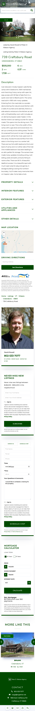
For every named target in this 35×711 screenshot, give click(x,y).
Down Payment (10, 571)
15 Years (17, 556)
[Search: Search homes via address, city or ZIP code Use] (17, 10)
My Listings (7, 359)
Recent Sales (15, 359)
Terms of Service (16, 531)
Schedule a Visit (24, 443)
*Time (6, 471)
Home (3, 296)
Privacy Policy (8, 416)
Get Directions (17, 267)
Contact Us (11, 443)
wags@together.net (17, 696)
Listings (10, 296)
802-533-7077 (12, 355)
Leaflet (15, 252)
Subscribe (17, 424)
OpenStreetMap (23, 252)
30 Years (8, 556)
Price (6, 563)
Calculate (17, 590)
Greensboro (7, 299)
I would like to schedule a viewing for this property (17, 490)
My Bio (6, 361)
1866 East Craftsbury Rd (17, 700)
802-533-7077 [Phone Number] (25, 4)
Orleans (21, 296)
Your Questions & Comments (13, 478)
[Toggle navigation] (33, 4)
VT (16, 296)
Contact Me (23, 359)
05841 (15, 299)
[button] (31, 10)
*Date (6, 463)
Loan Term (8, 552)
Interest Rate (9, 579)
